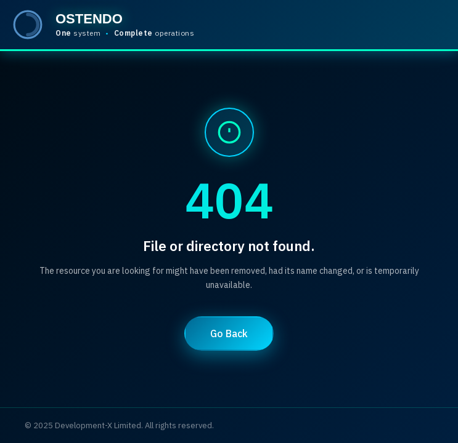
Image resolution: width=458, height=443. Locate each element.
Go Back (229, 333)
